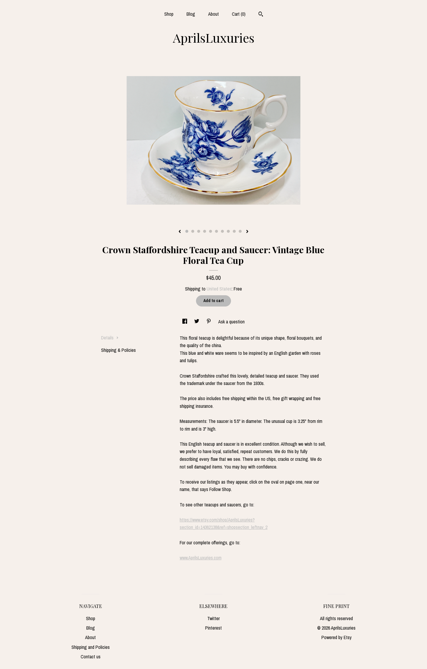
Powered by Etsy (336, 637)
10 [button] (240, 231)
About (213, 14)
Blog (191, 14)
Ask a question (231, 321)
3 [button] (198, 231)
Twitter (213, 618)
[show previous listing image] (179, 232)
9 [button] (234, 231)
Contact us (91, 656)
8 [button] (228, 231)
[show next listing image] (247, 232)
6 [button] (216, 231)
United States (219, 288)
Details (110, 337)
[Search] (261, 15)
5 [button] (210, 231)
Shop (168, 14)
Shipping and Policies (90, 647)
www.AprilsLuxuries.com (201, 557)
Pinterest (213, 628)
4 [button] (204, 231)
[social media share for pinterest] (209, 321)
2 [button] (192, 231)
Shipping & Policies (118, 350)
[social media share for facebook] (185, 321)
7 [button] (222, 231)
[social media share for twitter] (197, 321)
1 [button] (186, 231)
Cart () (239, 14)
